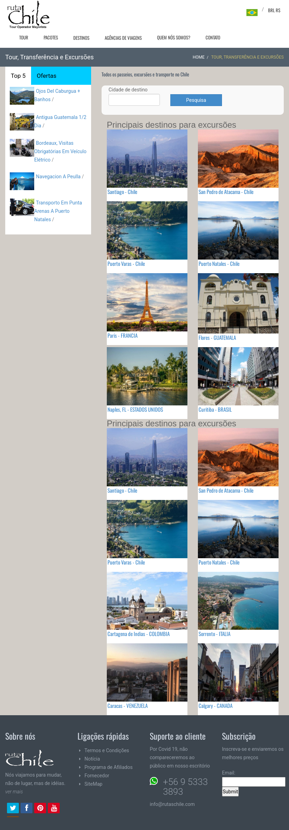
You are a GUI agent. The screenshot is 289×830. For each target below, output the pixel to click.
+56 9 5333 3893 (185, 787)
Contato (213, 37)
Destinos (81, 37)
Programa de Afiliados (108, 767)
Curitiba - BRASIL (215, 409)
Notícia (92, 759)
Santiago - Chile (122, 191)
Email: (254, 778)
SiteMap (93, 784)
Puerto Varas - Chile (126, 263)
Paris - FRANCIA (123, 335)
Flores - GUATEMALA (217, 337)
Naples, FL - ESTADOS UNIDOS (135, 409)
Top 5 (18, 75)
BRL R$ (274, 10)
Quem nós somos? (173, 37)
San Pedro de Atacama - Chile (226, 191)
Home (199, 57)
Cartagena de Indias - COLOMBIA (139, 633)
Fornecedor (96, 775)
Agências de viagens (123, 37)
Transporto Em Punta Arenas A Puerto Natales (58, 211)
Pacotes (51, 37)
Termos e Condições (106, 750)
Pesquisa (196, 100)
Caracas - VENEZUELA (128, 705)
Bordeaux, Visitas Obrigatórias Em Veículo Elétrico (60, 151)
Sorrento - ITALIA (214, 633)
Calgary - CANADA (215, 705)
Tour (23, 37)
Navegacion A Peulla (58, 176)
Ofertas (46, 75)
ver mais (14, 791)
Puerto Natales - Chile (219, 263)
